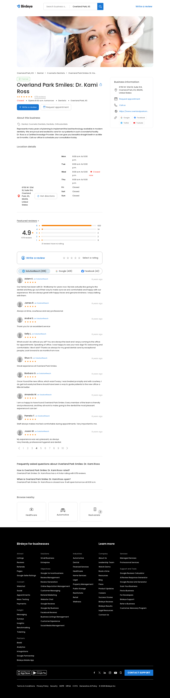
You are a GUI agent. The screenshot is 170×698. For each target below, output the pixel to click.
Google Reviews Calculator (132, 570)
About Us (103, 554)
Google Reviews (48, 600)
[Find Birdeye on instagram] (110, 669)
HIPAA (68, 682)
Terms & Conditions (26, 682)
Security (54, 682)
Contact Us (104, 611)
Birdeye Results (105, 602)
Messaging (22, 611)
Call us (122, 105)
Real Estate (78, 589)
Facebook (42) (89, 268)
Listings (20, 554)
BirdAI (19, 639)
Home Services (79, 572)
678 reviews (40, 96)
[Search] (100, 6)
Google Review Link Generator (133, 578)
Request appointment (129, 99)
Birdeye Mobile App (25, 657)
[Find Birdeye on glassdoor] (121, 669)
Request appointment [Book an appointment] (56, 107)
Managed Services (128, 554)
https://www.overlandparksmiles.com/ (134, 111)
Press (101, 581)
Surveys (20, 615)
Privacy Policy (43, 682)
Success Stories (106, 594)
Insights (20, 620)
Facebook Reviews (49, 609)
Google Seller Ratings (26, 572)
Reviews (20, 559)
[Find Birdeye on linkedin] (105, 669)
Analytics (21, 643)
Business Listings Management (55, 613)
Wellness (77, 598)
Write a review (144, 6)
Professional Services (129, 559)
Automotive (78, 554)
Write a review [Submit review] (28, 107)
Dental (76, 559)
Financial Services (81, 563)
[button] (19, 445)
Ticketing (21, 628)
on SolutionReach (41, 275)
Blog (101, 576)
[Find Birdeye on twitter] (99, 669)
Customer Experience (50, 618)
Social (19, 587)
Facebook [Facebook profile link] (139, 117)
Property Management (83, 581)
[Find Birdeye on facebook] (94, 669)
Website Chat (47, 596)
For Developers (126, 591)
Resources (103, 572)
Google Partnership (25, 652)
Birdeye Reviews (106, 598)
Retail (75, 594)
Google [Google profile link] (125, 117)
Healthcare (78, 568)
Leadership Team (106, 559)
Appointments (23, 591)
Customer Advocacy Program (133, 604)
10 (63, 445)
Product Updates (106, 585)
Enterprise (45, 559)
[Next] (100, 508)
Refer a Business (127, 600)
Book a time (104, 568)
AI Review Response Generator (133, 574)
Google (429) (62, 268)
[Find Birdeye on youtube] (115, 669)
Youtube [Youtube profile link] (138, 123)
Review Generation (49, 578)
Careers (102, 589)
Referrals (21, 563)
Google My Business (50, 604)
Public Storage (79, 585)
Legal (75, 576)
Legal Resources (106, 607)
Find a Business (127, 587)
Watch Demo (105, 563)
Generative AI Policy (88, 682)
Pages (19, 568)
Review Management (50, 574)
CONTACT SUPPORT (139, 669)
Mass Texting (23, 596)
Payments (21, 600)
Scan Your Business (128, 583)
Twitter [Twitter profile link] (125, 123)
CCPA (75, 682)
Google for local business (52, 570)
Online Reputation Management (55, 583)
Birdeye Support (127, 596)
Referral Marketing (49, 591)
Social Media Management (53, 622)
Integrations (22, 648)
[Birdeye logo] (25, 7)
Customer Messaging (50, 587)
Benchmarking (23, 624)
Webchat (21, 583)
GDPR (61, 682)
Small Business (47, 554)
